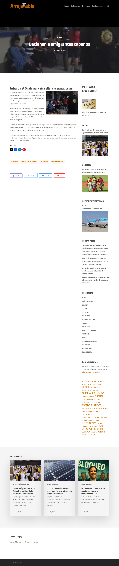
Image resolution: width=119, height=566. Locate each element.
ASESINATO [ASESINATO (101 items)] (97, 384)
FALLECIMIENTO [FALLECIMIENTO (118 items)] (87, 408)
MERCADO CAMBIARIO (89, 330)
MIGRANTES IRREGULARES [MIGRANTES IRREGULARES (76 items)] (96, 420)
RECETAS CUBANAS (88, 348)
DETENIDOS (14, 162)
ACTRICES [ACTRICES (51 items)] (84, 384)
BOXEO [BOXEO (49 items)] (99, 387)
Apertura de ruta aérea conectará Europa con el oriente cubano (93, 207)
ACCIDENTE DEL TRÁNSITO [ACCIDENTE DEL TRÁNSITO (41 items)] (98, 381)
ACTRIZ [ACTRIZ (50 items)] (90, 384)
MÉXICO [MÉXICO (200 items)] (85, 423)
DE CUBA (85, 309)
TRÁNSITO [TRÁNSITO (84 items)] (94, 432)
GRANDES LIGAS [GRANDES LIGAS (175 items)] (88, 411)
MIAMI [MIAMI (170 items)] (84, 420)
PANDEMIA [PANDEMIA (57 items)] (85, 426)
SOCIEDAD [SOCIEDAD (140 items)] (86, 432)
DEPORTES (85, 312)
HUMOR (84, 323)
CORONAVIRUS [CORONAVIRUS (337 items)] (88, 393)
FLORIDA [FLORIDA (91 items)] (106, 408)
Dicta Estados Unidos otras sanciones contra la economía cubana (95, 263)
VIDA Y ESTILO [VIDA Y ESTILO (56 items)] (86, 435)
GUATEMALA (44, 162)
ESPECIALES (86, 316)
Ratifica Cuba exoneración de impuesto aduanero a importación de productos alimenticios (95, 280)
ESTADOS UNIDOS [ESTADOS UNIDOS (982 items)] (91, 405)
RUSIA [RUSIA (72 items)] (96, 426)
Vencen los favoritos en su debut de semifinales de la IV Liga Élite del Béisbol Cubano (94, 171)
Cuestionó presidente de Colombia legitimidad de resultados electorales (95, 131)
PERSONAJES (86, 345)
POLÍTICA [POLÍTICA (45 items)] (91, 426)
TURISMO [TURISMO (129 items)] (101, 432)
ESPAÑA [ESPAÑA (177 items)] (97, 402)
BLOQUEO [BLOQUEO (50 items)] (93, 387)
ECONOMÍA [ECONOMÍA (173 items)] (98, 399)
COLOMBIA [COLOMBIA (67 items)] (95, 390)
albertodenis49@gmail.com (91, 372)
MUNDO (84, 338)
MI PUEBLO (85, 334)
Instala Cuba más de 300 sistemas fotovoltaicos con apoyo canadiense (94, 253)
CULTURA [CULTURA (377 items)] (99, 396)
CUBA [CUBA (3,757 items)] (100, 392)
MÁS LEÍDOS (86, 327)
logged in (21, 542)
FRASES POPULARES (88, 319)
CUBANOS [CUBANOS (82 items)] (90, 396)
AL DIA (59, 37)
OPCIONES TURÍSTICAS (89, 341)
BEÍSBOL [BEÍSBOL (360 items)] (86, 387)
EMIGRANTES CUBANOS (29, 162)
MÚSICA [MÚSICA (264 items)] (92, 423)
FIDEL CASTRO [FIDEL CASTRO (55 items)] (98, 408)
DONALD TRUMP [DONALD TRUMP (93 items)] (87, 399)
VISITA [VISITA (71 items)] (93, 435)
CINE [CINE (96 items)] (103, 387)
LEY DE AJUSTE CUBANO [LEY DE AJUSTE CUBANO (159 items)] (91, 417)
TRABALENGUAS (87, 352)
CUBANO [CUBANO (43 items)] (84, 396)
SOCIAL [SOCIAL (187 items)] (100, 429)
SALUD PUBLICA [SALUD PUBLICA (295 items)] (89, 429)
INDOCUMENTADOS (57, 162)
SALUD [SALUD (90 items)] (101, 426)
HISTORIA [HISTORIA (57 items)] (98, 411)
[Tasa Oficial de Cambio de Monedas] (95, 105)
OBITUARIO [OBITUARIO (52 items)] (100, 423)
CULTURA (85, 305)
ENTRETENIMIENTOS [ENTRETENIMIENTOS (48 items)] (87, 402)
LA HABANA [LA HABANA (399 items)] (87, 414)
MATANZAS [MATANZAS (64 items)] (104, 417)
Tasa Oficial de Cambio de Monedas (94, 113)
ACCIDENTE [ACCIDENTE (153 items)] (86, 381)
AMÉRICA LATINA (87, 301)
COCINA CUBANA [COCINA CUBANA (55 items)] (86, 390)
